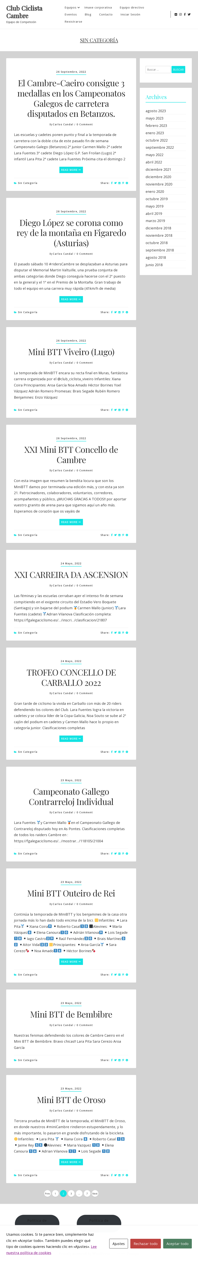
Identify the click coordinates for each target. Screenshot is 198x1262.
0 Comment (85, 124)
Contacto (106, 14)
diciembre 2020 (158, 176)
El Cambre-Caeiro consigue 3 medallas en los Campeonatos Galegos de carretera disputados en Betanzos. (71, 98)
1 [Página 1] (55, 1193)
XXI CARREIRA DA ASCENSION (71, 574)
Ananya (133, 1253)
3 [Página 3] (71, 1193)
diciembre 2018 (158, 228)
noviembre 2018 (159, 235)
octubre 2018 (157, 242)
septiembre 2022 (160, 147)
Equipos (71, 7)
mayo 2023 (154, 118)
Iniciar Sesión (130, 14)
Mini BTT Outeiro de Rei (71, 893)
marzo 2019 (155, 220)
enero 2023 (155, 133)
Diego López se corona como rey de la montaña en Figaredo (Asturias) (71, 232)
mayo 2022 (154, 154)
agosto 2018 (156, 257)
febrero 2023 (156, 125)
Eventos (71, 14)
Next (94, 1193)
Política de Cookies (37, 1223)
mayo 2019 (154, 206)
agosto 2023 (156, 111)
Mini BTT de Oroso (71, 1099)
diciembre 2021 (158, 169)
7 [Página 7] (87, 1193)
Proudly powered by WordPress (85, 1253)
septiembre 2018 (160, 250)
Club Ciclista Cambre (24, 12)
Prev (47, 1193)
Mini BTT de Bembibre (71, 1014)
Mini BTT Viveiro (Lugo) (71, 351)
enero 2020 (155, 191)
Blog (88, 14)
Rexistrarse (73, 21)
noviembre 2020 (159, 184)
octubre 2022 (157, 140)
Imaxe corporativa (98, 7)
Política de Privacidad (99, 1223)
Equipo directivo (132, 7)
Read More (71, 170)
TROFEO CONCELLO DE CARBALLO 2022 (71, 677)
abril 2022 (154, 162)
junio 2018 (154, 264)
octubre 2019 (157, 199)
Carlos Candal (63, 124)
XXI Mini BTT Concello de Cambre (71, 454)
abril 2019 (154, 213)
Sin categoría (28, 183)
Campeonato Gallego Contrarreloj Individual (71, 796)
